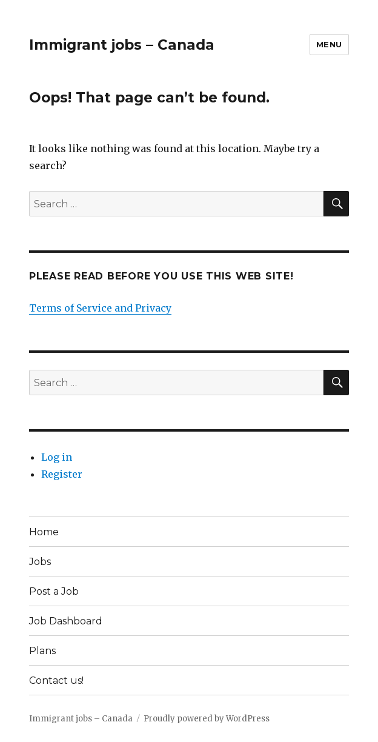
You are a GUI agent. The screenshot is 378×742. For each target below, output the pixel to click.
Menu (329, 44)
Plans (42, 651)
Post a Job (54, 591)
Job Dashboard (65, 621)
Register (61, 474)
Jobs (40, 561)
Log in (56, 457)
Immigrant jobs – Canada (121, 44)
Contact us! (56, 680)
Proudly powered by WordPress (207, 719)
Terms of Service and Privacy (100, 308)
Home (44, 532)
